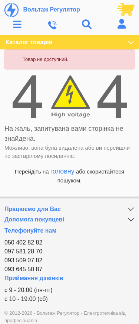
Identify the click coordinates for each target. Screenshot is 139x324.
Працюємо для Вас (32, 209)
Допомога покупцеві (34, 219)
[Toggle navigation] (17, 24)
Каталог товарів (69, 42)
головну (62, 171)
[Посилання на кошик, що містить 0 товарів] (126, 9)
